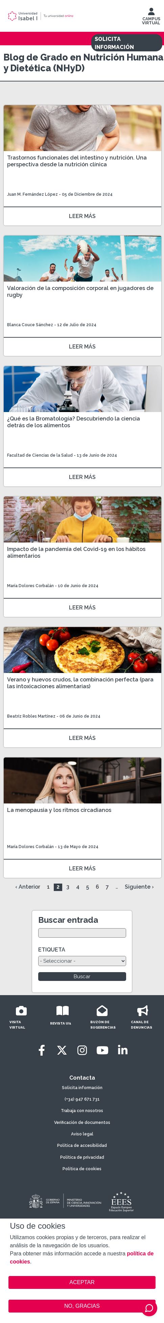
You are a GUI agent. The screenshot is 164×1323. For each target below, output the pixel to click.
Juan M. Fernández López (32, 194)
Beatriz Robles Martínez (31, 716)
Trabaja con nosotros (82, 1110)
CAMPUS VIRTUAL (151, 17)
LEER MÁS (82, 216)
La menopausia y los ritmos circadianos (59, 810)
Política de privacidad (82, 1157)
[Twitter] (61, 1050)
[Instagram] (82, 1050)
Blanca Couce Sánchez (30, 324)
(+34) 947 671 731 (82, 1099)
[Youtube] (102, 1050)
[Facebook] (41, 1050)
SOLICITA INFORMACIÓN (114, 43)
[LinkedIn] (122, 1050)
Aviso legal (82, 1134)
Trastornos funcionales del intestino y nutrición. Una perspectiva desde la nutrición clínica (77, 161)
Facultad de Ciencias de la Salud (40, 455)
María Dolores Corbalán (30, 585)
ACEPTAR (82, 1282)
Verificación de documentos (82, 1122)
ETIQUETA (51, 949)
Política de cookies (82, 1168)
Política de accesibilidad (82, 1145)
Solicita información (82, 1087)
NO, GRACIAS (82, 1306)
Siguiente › (139, 887)
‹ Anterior (27, 887)
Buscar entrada (68, 920)
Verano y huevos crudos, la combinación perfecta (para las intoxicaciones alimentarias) (80, 683)
